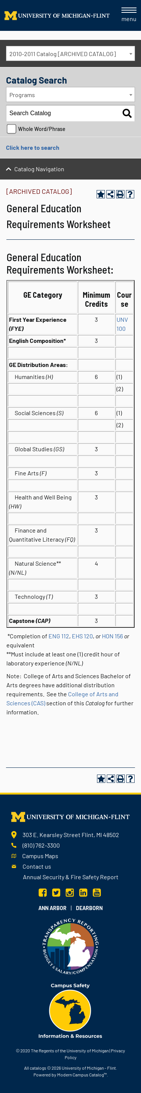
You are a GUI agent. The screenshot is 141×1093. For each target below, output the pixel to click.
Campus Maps (40, 855)
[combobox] (70, 53)
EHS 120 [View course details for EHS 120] (82, 635)
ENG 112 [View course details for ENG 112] (59, 635)
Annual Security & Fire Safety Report (70, 876)
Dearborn (89, 908)
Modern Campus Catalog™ (82, 1074)
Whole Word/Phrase (41, 129)
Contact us (37, 866)
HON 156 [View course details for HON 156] (112, 635)
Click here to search (32, 147)
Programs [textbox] (22, 94)
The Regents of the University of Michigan (70, 1050)
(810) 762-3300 (41, 845)
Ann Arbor (52, 908)
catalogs (38, 1067)
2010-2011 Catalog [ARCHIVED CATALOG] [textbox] (62, 53)
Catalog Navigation (39, 168)
